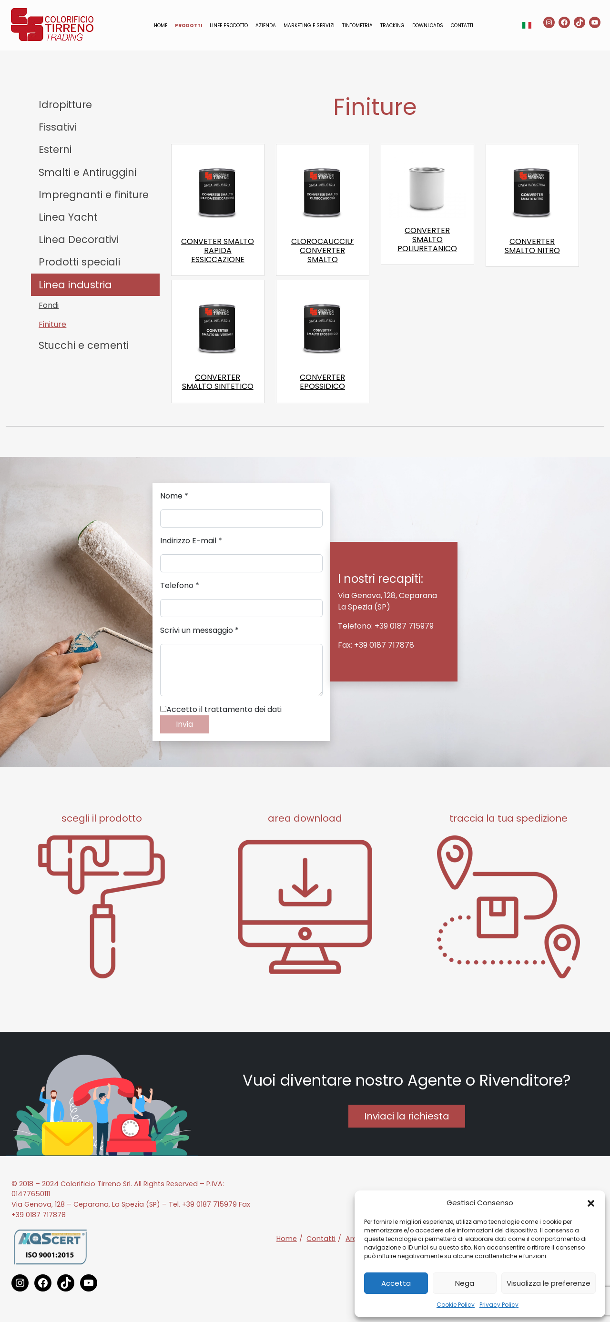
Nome (174, 495)
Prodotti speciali (79, 262)
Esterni (55, 149)
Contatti (462, 25)
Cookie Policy (456, 1305)
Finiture (52, 324)
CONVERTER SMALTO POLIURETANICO (427, 239)
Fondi (49, 305)
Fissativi (58, 127)
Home (160, 25)
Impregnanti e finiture (94, 195)
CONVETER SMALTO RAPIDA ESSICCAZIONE (217, 250)
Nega (464, 1283)
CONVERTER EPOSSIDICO (322, 382)
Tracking (392, 25)
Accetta (396, 1283)
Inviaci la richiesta (406, 1116)
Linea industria (75, 285)
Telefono (179, 585)
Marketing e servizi (309, 25)
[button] (591, 1203)
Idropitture (65, 105)
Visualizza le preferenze (548, 1283)
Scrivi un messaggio (199, 630)
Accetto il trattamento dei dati (221, 709)
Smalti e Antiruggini (87, 172)
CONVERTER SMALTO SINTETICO (218, 382)
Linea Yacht (68, 217)
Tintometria (357, 25)
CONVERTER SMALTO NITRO (532, 246)
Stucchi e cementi (84, 345)
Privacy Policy (498, 1305)
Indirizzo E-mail (191, 540)
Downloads (427, 25)
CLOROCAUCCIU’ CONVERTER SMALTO (322, 250)
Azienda (265, 25)
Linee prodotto (229, 25)
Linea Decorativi (79, 239)
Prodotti (188, 25)
